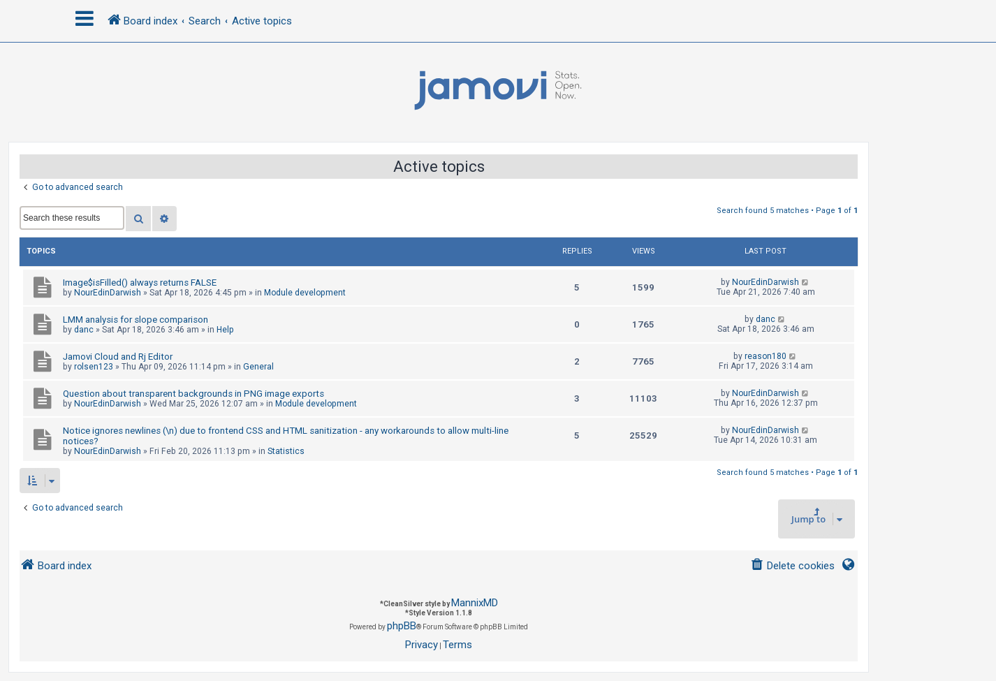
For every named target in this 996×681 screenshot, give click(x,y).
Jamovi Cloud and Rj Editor (118, 356)
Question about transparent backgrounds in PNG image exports (193, 393)
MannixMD (474, 602)
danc (84, 330)
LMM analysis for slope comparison (135, 319)
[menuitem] (792, 566)
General (258, 367)
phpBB (401, 626)
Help (225, 330)
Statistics (286, 451)
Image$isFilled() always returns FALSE (140, 282)
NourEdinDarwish (107, 293)
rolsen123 (93, 367)
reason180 (765, 356)
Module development (305, 293)
